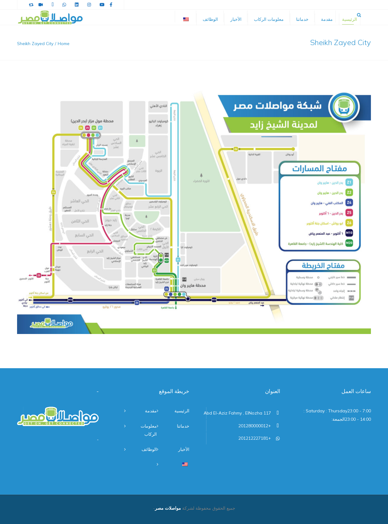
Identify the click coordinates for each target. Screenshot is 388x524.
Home (64, 43)
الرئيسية (349, 19)
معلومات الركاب (269, 19)
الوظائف (210, 19)
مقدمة (327, 19)
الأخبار (235, 19)
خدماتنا (302, 19)
